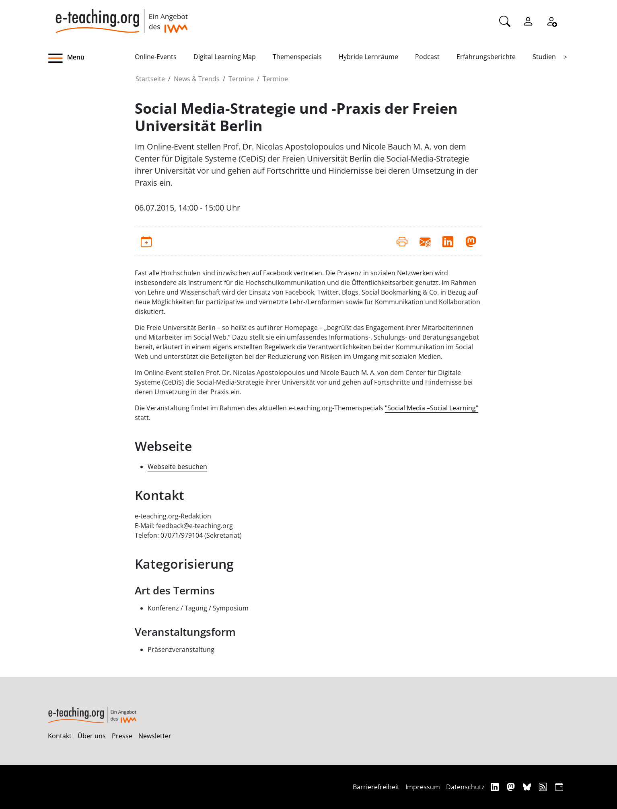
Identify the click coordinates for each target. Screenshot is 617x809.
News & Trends (197, 78)
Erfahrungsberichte (486, 56)
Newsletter (154, 735)
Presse (122, 735)
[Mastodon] (512, 786)
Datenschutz (465, 786)
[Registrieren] (551, 20)
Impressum (422, 786)
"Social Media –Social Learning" (431, 407)
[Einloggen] (528, 20)
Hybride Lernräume (368, 56)
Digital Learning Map (224, 56)
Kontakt (60, 735)
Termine (241, 78)
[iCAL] (559, 786)
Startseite (150, 78)
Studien (544, 56)
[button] (91, 58)
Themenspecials (297, 56)
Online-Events (156, 56)
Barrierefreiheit (376, 786)
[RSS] (544, 786)
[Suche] (504, 20)
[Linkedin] (496, 786)
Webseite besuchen (177, 466)
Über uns (92, 735)
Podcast (427, 56)
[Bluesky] (528, 786)
